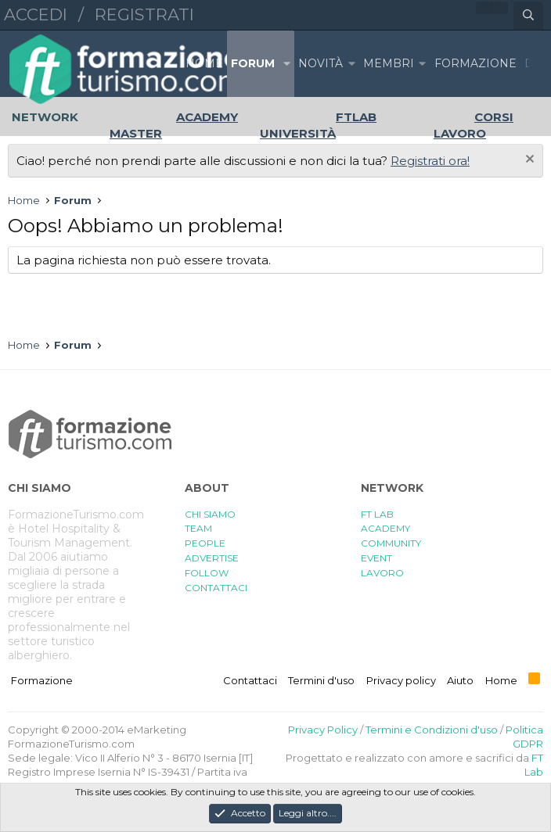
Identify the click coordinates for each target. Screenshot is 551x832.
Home (204, 63)
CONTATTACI (216, 588)
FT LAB (377, 514)
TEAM (198, 528)
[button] (286, 63)
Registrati (144, 14)
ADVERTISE (212, 558)
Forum (253, 63)
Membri (388, 63)
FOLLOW (207, 573)
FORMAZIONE (475, 63)
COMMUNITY (391, 543)
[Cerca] (528, 16)
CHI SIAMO (210, 514)
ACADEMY (385, 528)
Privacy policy (401, 680)
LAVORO (382, 573)
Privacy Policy (323, 729)
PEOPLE (205, 543)
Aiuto (460, 680)
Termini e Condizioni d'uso (432, 729)
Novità (320, 63)
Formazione (42, 680)
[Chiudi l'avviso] (528, 160)
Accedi (35, 14)
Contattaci (250, 680)
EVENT (376, 558)
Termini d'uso (321, 680)
